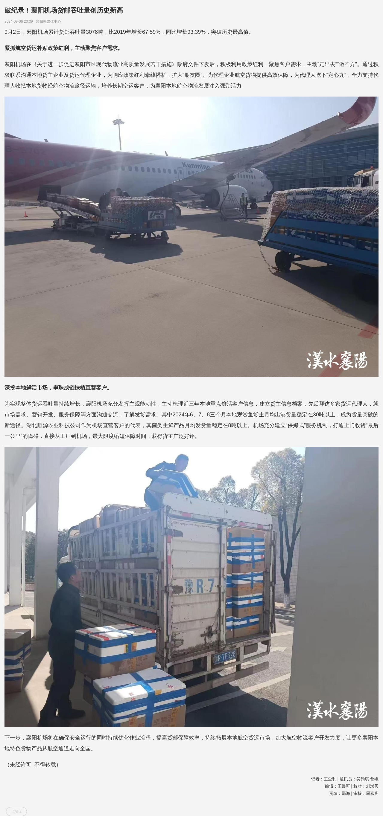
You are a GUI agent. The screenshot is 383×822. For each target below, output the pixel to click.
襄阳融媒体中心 (49, 21)
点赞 (16, 811)
